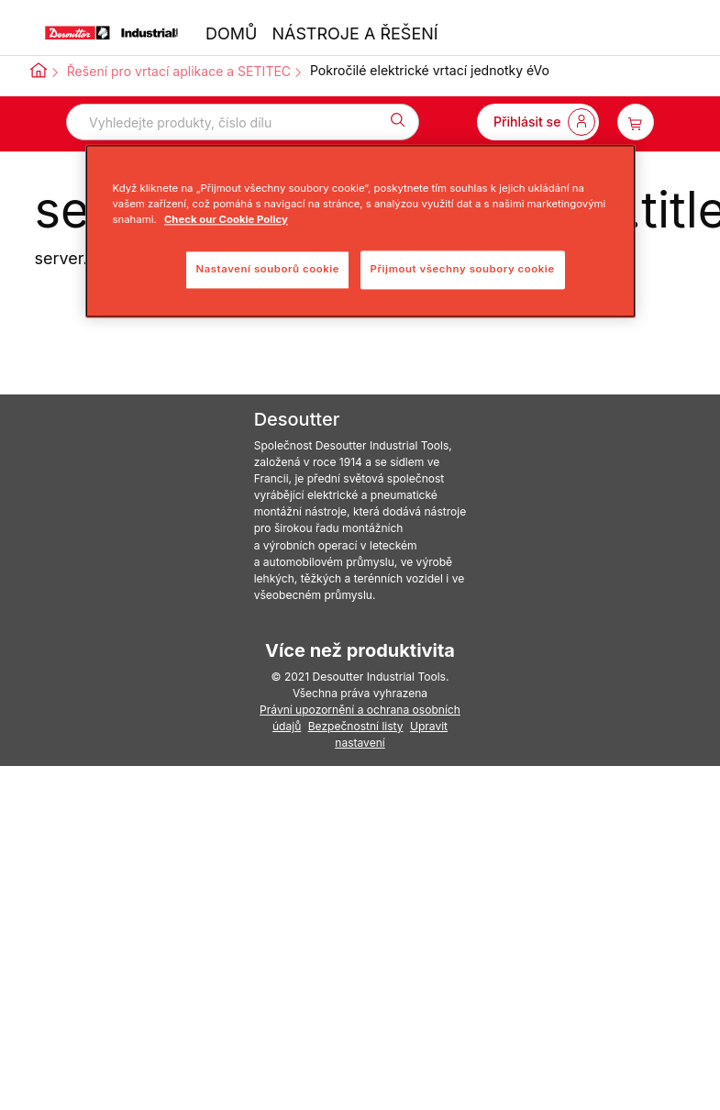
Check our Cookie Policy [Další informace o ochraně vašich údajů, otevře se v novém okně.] (226, 219)
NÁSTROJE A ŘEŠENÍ (354, 33)
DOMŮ (231, 33)
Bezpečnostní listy (356, 726)
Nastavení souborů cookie (267, 268)
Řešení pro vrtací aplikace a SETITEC (179, 71)
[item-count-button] (635, 122)
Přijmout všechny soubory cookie (463, 268)
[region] (360, 230)
